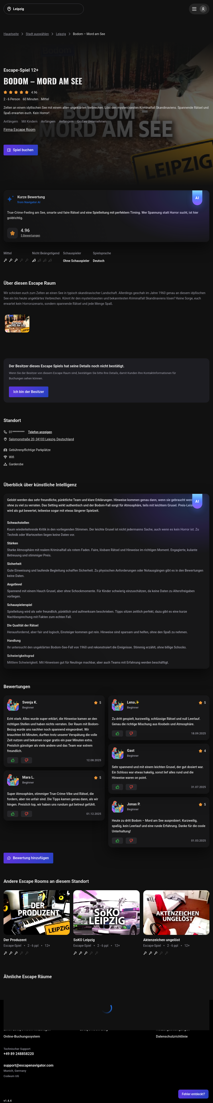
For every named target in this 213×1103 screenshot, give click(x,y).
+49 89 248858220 (19, 1054)
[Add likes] (12, 760)
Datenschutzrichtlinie (172, 1036)
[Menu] (199, 9)
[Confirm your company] (28, 391)
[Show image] (17, 323)
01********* (17, 432)
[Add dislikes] (26, 760)
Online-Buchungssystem (22, 1036)
